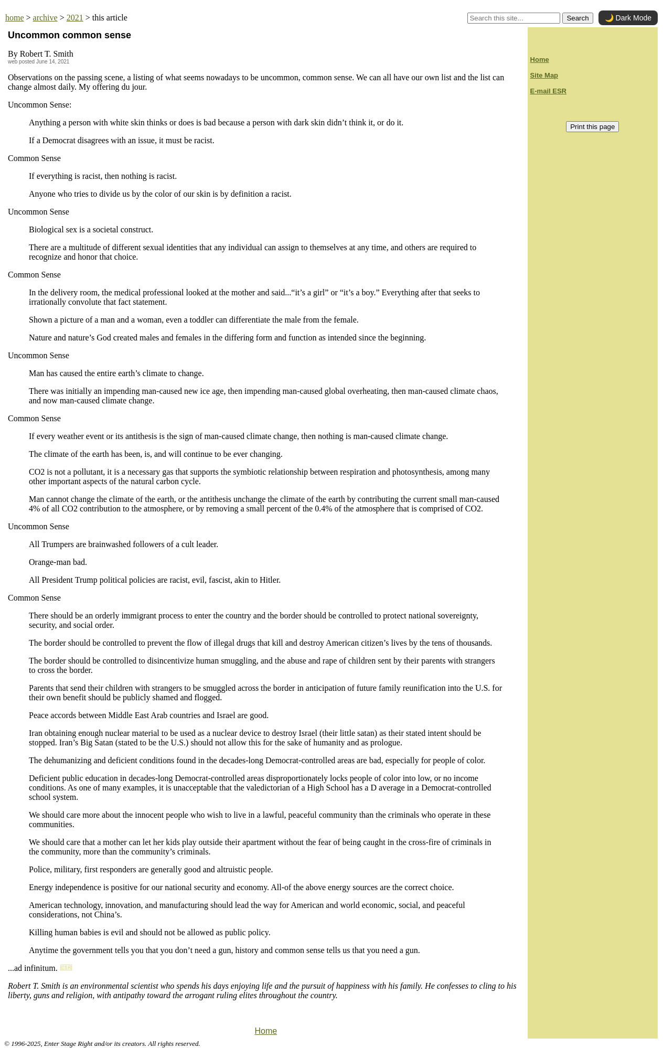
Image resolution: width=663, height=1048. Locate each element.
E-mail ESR (548, 91)
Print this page (592, 127)
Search (577, 18)
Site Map (544, 75)
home (14, 17)
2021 (75, 17)
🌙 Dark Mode (628, 18)
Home (265, 1030)
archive (45, 17)
